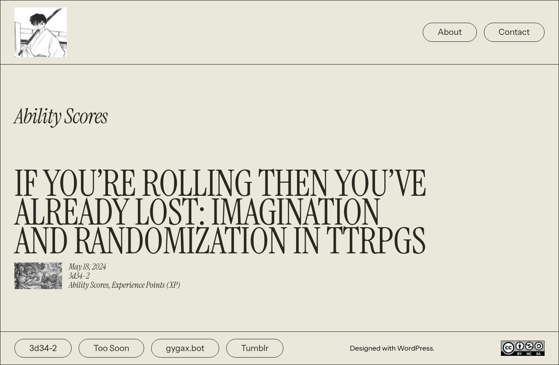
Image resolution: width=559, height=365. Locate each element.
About (450, 32)
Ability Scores (89, 285)
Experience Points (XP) (146, 285)
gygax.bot (185, 348)
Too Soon (111, 348)
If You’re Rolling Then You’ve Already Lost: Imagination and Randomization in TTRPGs (220, 212)
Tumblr (255, 348)
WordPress (415, 348)
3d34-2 (79, 275)
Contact (514, 32)
